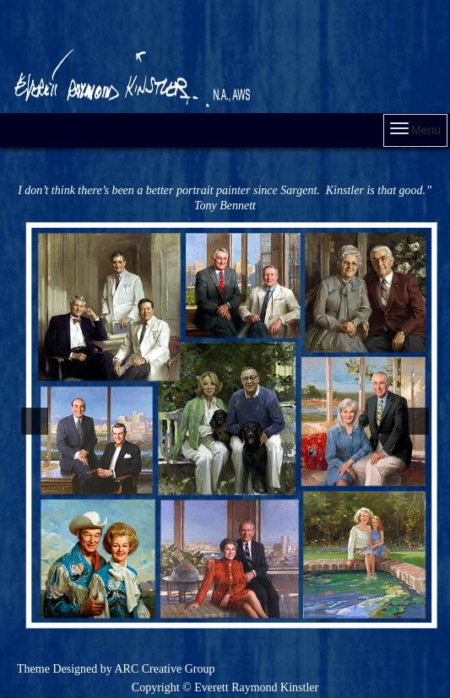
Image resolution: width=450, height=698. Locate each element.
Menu (415, 129)
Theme (33, 669)
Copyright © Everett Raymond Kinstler (225, 687)
